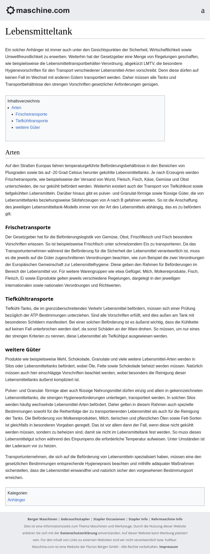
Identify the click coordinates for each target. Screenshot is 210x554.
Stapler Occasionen (109, 519)
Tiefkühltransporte (32, 121)
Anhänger (16, 500)
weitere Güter (28, 127)
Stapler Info (138, 519)
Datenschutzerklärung (78, 533)
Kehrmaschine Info (167, 519)
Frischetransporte (31, 114)
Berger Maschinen (42, 519)
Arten (16, 107)
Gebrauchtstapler (75, 519)
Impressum (168, 546)
